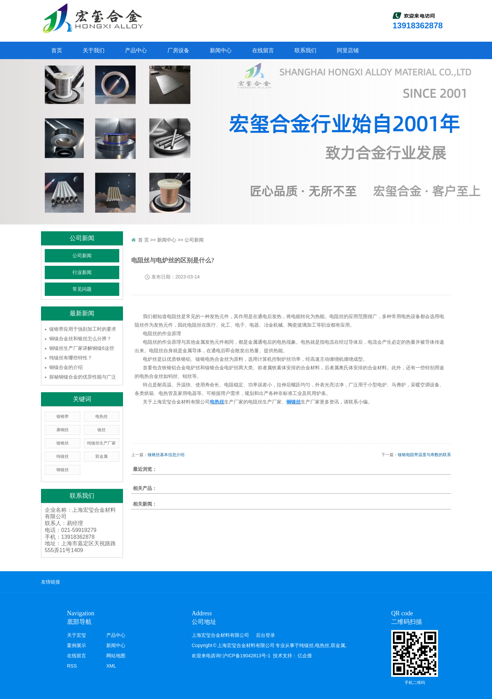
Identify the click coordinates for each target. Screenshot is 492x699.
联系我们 (305, 50)
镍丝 (101, 429)
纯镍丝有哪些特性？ (70, 357)
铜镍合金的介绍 (66, 367)
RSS (72, 666)
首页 (56, 50)
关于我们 (94, 50)
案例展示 (76, 645)
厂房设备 (178, 50)
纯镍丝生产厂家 (101, 443)
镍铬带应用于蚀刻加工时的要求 (82, 329)
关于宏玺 (76, 635)
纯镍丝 (62, 456)
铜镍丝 (62, 469)
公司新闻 (82, 255)
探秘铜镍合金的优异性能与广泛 (82, 377)
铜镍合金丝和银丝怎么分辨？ (80, 338)
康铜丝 (62, 429)
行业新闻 (82, 272)
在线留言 (263, 50)
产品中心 (136, 50)
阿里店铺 (348, 50)
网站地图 (115, 655)
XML (111, 666)
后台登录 (265, 635)
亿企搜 (305, 655)
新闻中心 (221, 50)
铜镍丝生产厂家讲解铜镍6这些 (81, 348)
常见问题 (82, 289)
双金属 (101, 456)
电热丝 (101, 416)
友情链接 (50, 582)
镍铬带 (62, 416)
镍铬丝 (62, 443)
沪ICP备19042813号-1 (246, 655)
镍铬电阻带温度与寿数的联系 (424, 454)
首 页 (143, 240)
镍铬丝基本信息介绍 (166, 454)
